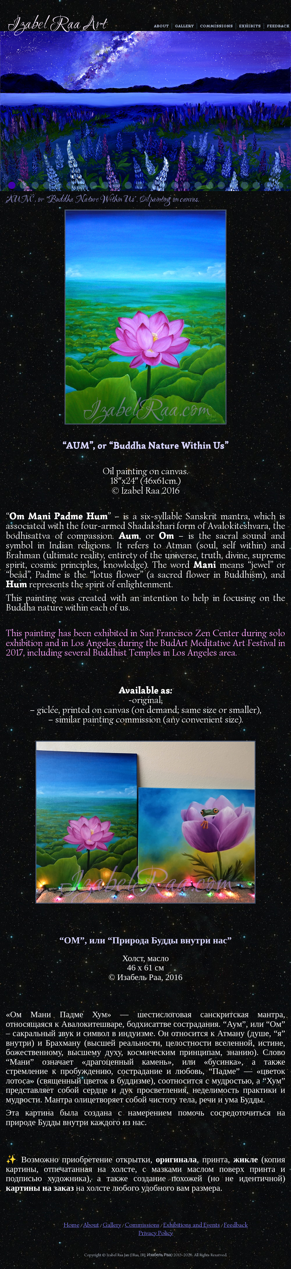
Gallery (184, 26)
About (161, 26)
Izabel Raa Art (57, 25)
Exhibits (250, 26)
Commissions (216, 26)
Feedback (278, 26)
